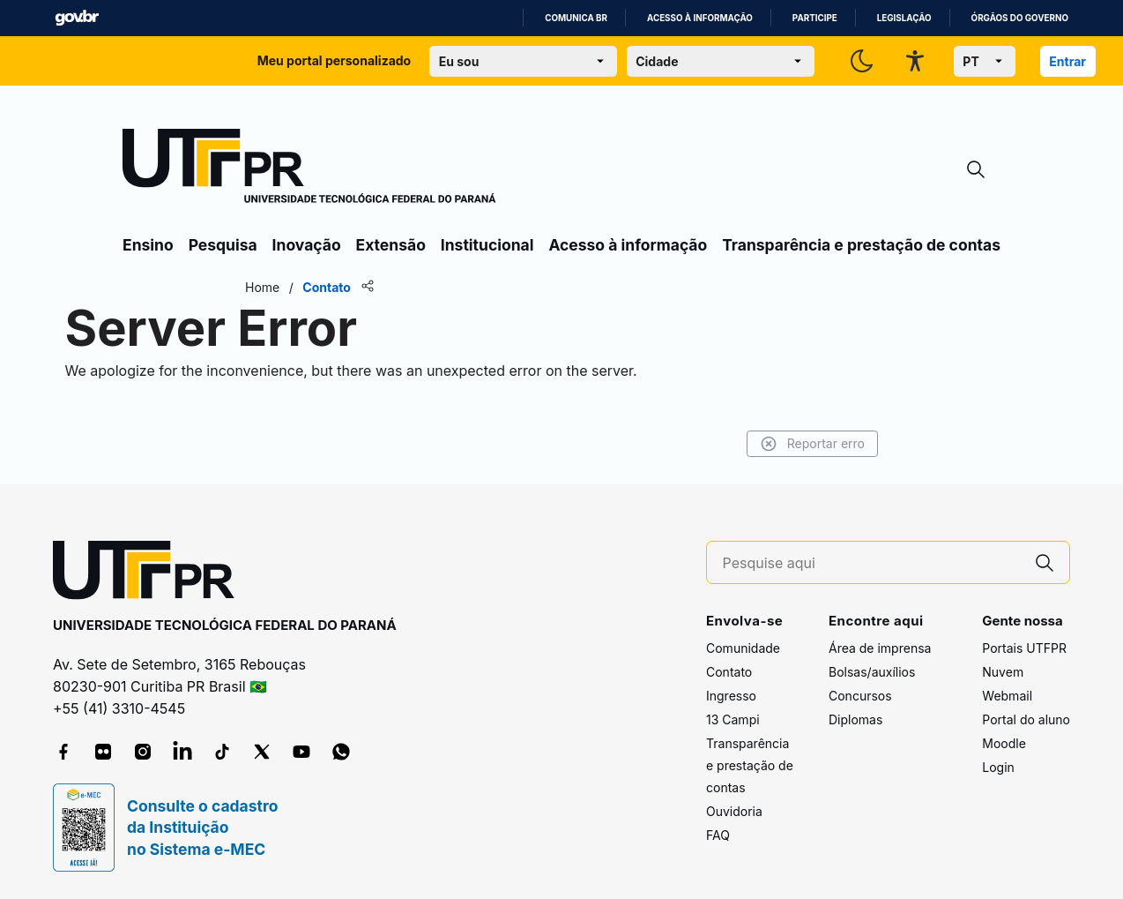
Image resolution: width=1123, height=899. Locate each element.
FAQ (718, 835)
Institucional (487, 245)
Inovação (306, 245)
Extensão (391, 245)
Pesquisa (223, 245)
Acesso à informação (700, 18)
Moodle (1004, 743)
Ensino (148, 245)
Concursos (860, 695)
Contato (729, 671)
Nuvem (1002, 671)
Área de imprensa (880, 648)
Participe (814, 18)
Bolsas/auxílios (872, 671)
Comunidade (743, 648)
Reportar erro (812, 444)
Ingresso (731, 695)
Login (998, 767)
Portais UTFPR (1024, 648)
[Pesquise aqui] (872, 563)
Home (262, 287)
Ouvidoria (734, 811)
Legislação (904, 18)
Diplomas (855, 719)
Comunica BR (576, 18)
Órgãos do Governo (1019, 18)
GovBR (77, 18)
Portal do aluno (1026, 719)
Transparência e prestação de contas (861, 245)
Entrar (1067, 61)
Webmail (1007, 695)
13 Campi (733, 719)
